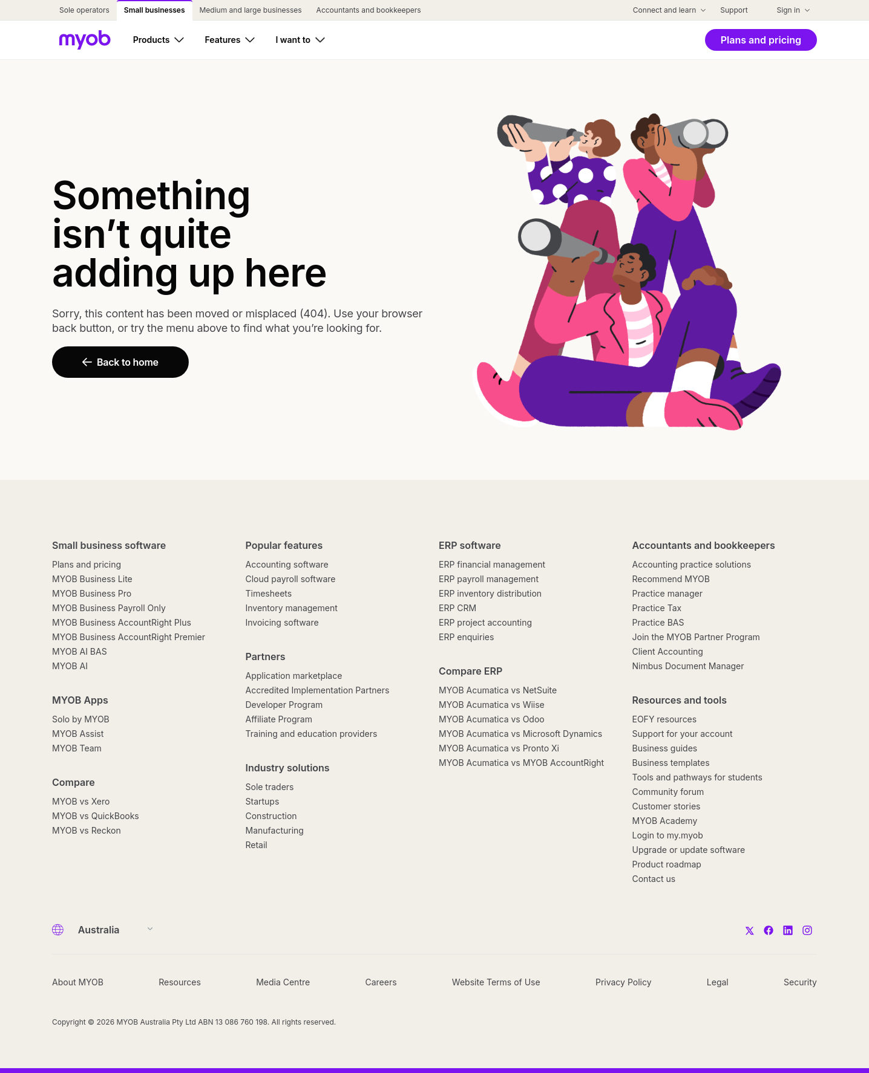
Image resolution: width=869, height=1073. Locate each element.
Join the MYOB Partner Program (696, 637)
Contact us (654, 879)
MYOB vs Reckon (86, 830)
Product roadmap (666, 864)
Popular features (284, 545)
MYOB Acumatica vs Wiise (492, 704)
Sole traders (270, 787)
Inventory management (292, 608)
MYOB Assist (77, 733)
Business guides (665, 748)
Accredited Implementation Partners (318, 690)
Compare (73, 782)
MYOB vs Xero (81, 801)
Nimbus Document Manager (688, 666)
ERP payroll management (489, 579)
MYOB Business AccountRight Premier (128, 637)
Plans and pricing (86, 564)
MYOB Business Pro (91, 593)
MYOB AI (70, 666)
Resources (180, 982)
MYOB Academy (665, 820)
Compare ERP (470, 671)
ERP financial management (492, 564)
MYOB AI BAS (79, 651)
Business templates (671, 762)
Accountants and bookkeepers (703, 545)
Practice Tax (657, 608)
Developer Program (284, 704)
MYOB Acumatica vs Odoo (492, 719)
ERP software (470, 545)
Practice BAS (658, 622)
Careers (380, 982)
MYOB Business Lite (92, 579)
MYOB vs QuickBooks (95, 816)
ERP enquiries (466, 637)
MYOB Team (77, 748)
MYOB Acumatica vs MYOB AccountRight (521, 762)
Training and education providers (312, 733)
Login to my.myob (667, 835)
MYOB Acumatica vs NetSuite (498, 690)
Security (800, 982)
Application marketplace (294, 675)
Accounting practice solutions (692, 564)
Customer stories (666, 806)
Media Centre (283, 982)
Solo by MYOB (81, 719)
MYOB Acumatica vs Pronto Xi (499, 748)
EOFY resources (664, 719)
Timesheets (269, 593)
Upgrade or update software (689, 849)
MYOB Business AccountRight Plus (121, 622)
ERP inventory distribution (490, 593)
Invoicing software (282, 622)
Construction (271, 816)
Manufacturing (275, 830)
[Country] (111, 929)
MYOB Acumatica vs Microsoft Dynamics (520, 733)
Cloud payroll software (291, 579)
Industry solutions (288, 768)
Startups (263, 801)
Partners (266, 656)
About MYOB (77, 982)
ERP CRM (457, 608)
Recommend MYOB (671, 579)
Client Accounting (667, 651)
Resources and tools (679, 700)
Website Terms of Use (496, 982)
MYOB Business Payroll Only (109, 608)
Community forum (668, 791)
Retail (256, 845)
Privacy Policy (623, 982)
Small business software (109, 545)
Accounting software (287, 564)
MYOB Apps (80, 700)
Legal (718, 982)
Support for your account (682, 733)
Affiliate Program (279, 719)
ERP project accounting (485, 622)
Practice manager (667, 593)
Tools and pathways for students (697, 777)
